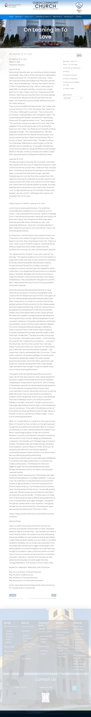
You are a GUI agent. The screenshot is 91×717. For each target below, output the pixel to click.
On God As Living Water (70, 78)
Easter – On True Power (70, 64)
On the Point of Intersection (71, 68)
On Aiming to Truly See (70, 75)
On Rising (66, 71)
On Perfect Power (68, 88)
